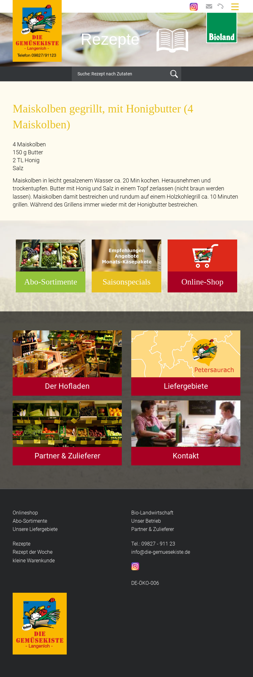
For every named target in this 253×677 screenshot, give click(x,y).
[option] (126, 40)
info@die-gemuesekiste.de (160, 552)
